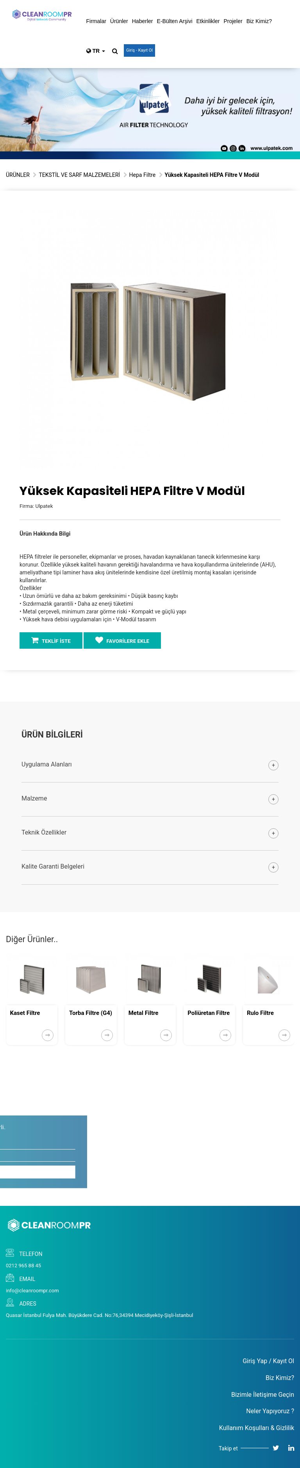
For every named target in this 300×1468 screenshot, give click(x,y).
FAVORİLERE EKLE (122, 640)
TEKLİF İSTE (51, 640)
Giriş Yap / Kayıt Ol (268, 1361)
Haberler (142, 21)
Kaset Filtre (25, 1012)
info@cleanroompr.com (32, 1290)
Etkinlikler (208, 21)
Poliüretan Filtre (209, 1012)
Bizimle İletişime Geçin (262, 1394)
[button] (270, 217)
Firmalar (96, 21)
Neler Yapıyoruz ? (270, 1411)
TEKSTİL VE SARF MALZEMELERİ (79, 175)
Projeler (232, 21)
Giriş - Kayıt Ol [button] (139, 50)
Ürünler (119, 21)
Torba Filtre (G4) (90, 1012)
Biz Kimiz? (259, 21)
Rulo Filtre (260, 1012)
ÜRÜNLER (18, 175)
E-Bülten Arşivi (174, 21)
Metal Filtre (144, 1012)
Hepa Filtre (142, 175)
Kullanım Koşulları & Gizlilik (256, 1428)
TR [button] (95, 51)
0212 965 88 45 (23, 1265)
